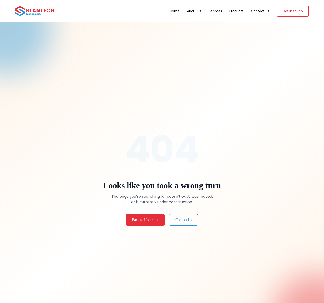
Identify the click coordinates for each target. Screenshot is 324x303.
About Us (194, 11)
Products (236, 11)
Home (175, 11)
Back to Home (145, 220)
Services (215, 11)
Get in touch (293, 11)
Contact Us (260, 11)
